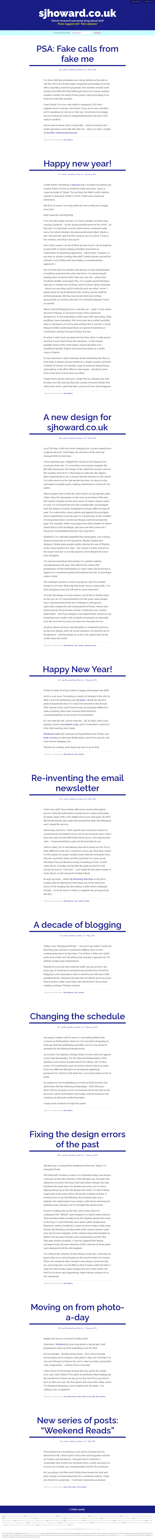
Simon (80, 69)
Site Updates (68, 140)
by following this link (81, 879)
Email (87, 901)
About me (149, 1)
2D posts (81, 700)
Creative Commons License (34, 1533)
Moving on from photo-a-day (77, 1312)
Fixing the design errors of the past (77, 1139)
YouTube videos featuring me (61, 133)
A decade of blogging (77, 925)
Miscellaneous (68, 645)
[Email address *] (81, 32)
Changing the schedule (77, 1016)
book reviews (51, 738)
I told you (75, 185)
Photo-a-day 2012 (88, 1396)
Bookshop (136, 1)
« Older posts (76, 1509)
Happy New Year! (77, 669)
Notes (79, 1396)
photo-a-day (72, 724)
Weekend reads (52, 734)
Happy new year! (78, 163)
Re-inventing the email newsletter (77, 783)
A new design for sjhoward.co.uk (77, 422)
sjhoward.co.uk (77, 16)
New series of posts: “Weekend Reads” (77, 1425)
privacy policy (121, 1535)
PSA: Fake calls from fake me (77, 54)
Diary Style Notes (69, 1396)
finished (60, 1344)
